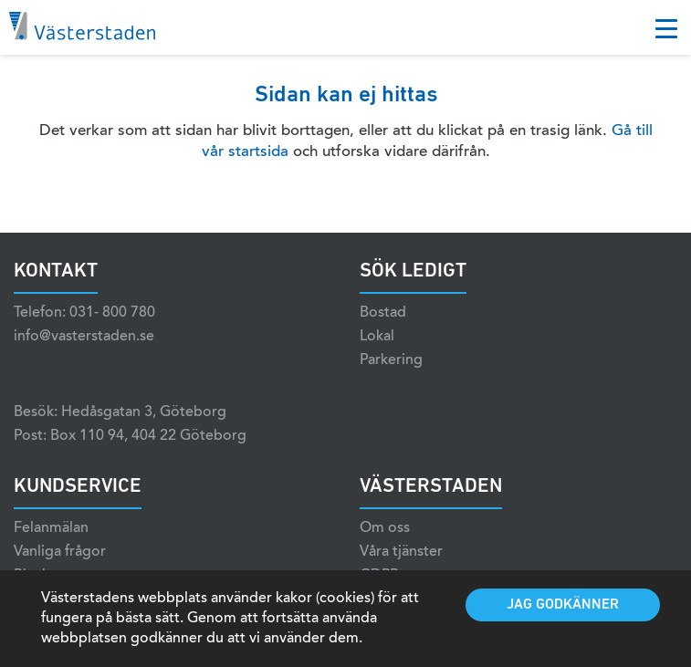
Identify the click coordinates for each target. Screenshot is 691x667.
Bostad (383, 313)
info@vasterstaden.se (84, 336)
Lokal (377, 336)
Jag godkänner (563, 605)
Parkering (391, 360)
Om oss (385, 528)
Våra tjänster (401, 552)
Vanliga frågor (60, 552)
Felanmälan (51, 528)
